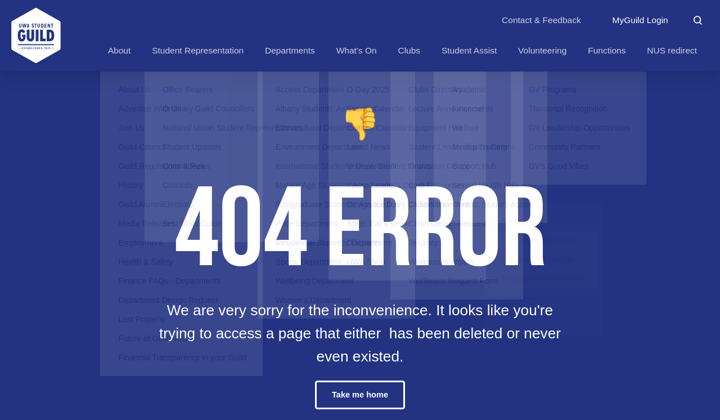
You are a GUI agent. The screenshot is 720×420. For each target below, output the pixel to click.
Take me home (360, 394)
